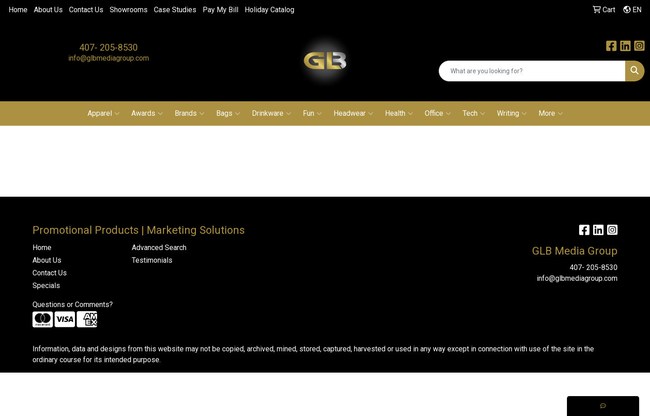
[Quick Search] (532, 71)
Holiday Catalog (269, 9)
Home (18, 9)
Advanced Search (159, 247)
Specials (46, 285)
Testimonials (152, 260)
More (551, 113)
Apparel (104, 113)
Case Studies (175, 9)
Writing (512, 113)
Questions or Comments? (72, 304)
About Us (48, 9)
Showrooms (129, 9)
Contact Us (86, 9)
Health (399, 113)
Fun (312, 113)
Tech (474, 113)
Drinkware (271, 113)
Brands (189, 113)
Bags (228, 113)
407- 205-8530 (108, 47)
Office (438, 113)
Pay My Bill (220, 9)
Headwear (353, 113)
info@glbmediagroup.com (108, 58)
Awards (147, 113)
